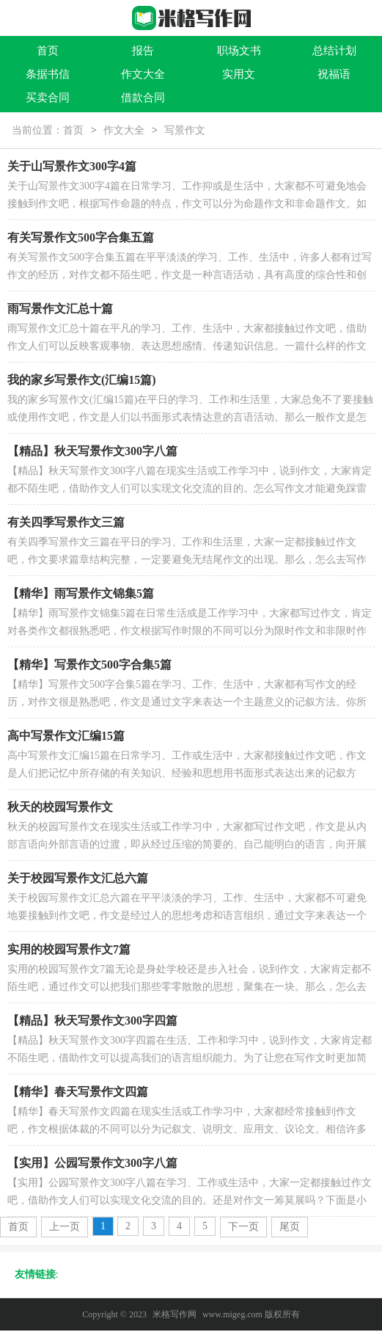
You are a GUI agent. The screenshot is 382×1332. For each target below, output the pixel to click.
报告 (143, 51)
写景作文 (184, 131)
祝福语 (333, 74)
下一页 (243, 1228)
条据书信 (48, 74)
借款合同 (143, 97)
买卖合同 (48, 97)
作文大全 (143, 74)
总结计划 (334, 51)
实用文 (238, 74)
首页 (48, 51)
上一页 (64, 1228)
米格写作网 (174, 1316)
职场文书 (239, 51)
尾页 (289, 1228)
